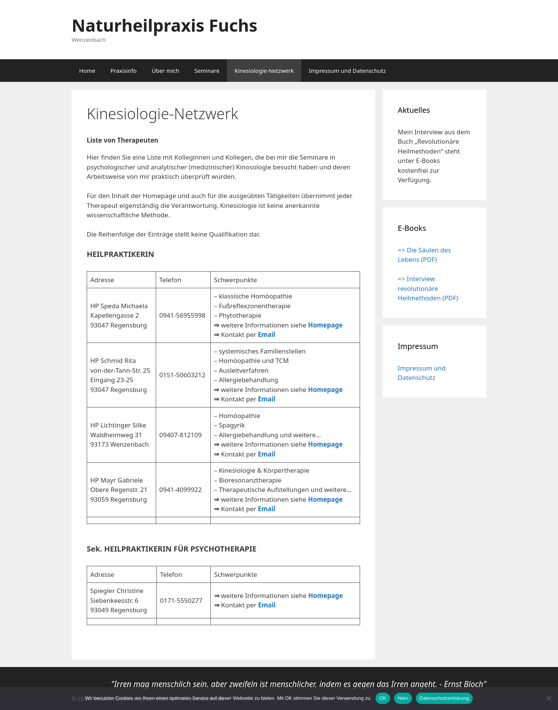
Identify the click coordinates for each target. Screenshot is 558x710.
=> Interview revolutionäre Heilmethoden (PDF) (428, 288)
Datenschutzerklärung (444, 698)
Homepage (325, 325)
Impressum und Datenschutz (347, 70)
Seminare (207, 70)
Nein (403, 698)
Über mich (165, 70)
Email (266, 334)
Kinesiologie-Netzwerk (264, 70)
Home (87, 70)
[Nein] (548, 698)
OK (382, 698)
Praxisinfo (123, 70)
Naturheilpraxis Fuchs (165, 25)
